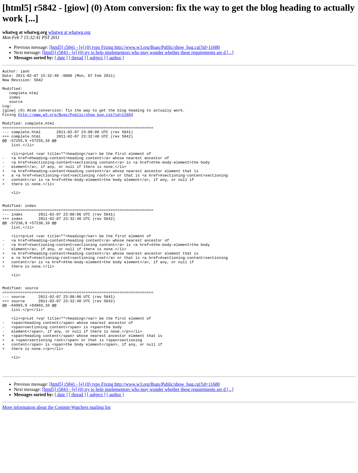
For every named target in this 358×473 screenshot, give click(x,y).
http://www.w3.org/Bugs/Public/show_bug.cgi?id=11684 (75, 124)
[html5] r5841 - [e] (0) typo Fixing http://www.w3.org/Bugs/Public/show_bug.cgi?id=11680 (134, 47)
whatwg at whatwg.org (69, 32)
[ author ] (115, 57)
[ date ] (61, 57)
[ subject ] (96, 57)
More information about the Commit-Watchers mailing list (56, 467)
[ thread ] (77, 57)
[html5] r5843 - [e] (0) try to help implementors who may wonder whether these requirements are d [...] (137, 52)
